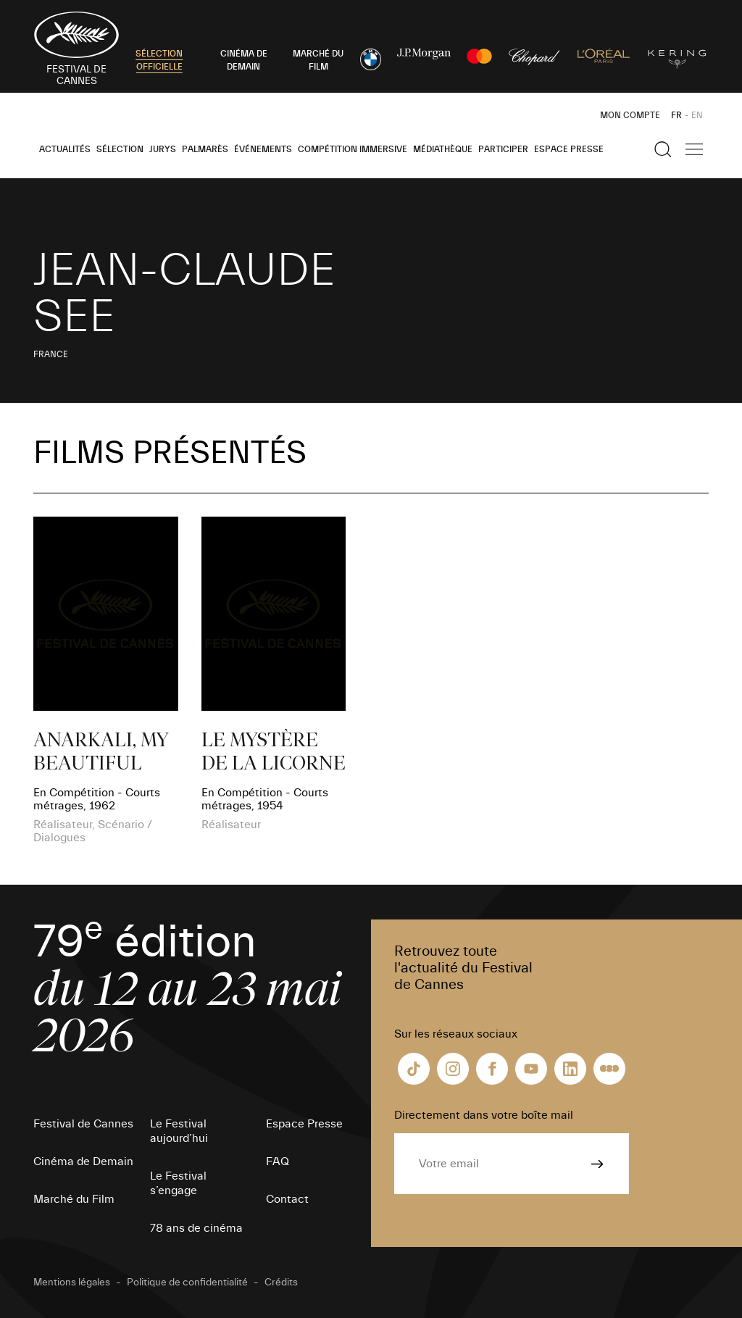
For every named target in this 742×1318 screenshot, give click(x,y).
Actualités (65, 149)
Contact (287, 1199)
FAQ (277, 1161)
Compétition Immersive (352, 149)
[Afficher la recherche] (663, 149)
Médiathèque (442, 149)
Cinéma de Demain (83, 1161)
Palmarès (205, 149)
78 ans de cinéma (196, 1228)
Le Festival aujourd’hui (179, 1131)
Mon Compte (630, 115)
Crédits (281, 1282)
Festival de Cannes (83, 1123)
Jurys (162, 149)
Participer (503, 149)
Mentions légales (71, 1282)
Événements (263, 149)
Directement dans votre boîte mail (483, 1115)
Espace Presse (569, 149)
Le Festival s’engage (178, 1183)
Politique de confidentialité (187, 1282)
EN (697, 115)
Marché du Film (73, 1199)
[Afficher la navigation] (694, 149)
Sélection (119, 149)
